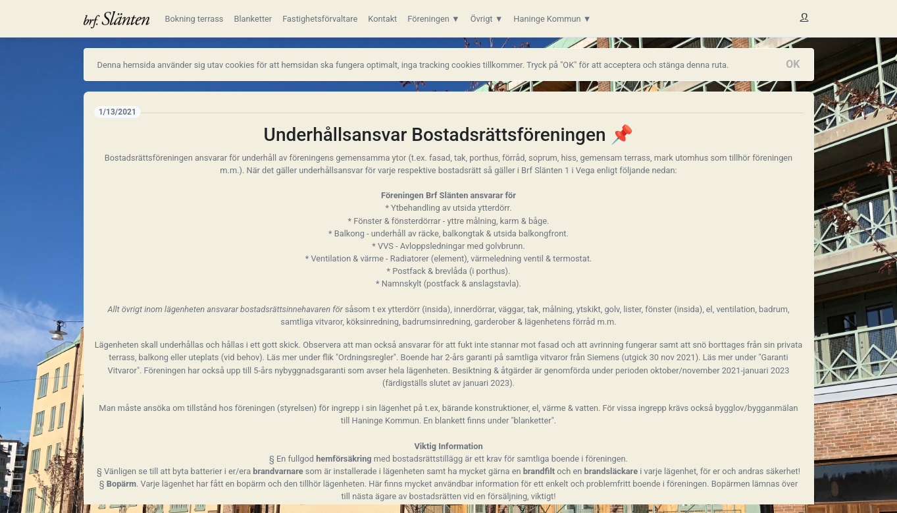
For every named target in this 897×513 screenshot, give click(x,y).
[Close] (793, 64)
